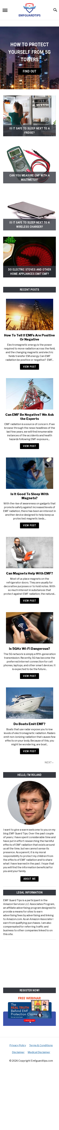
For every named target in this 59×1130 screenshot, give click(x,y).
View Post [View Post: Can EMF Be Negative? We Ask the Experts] (29, 446)
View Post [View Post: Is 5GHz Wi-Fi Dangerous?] (29, 676)
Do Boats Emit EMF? (29, 724)
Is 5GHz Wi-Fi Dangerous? (29, 649)
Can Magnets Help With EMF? (29, 573)
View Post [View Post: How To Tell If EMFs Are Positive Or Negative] (29, 366)
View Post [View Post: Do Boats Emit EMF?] (29, 751)
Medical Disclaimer (39, 1052)
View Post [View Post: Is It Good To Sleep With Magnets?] (29, 525)
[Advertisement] (29, 962)
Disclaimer (18, 1052)
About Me (29, 878)
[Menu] (5, 10)
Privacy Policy (17, 1045)
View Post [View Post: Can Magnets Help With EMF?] (29, 600)
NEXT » (49, 762)
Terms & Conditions (41, 1045)
